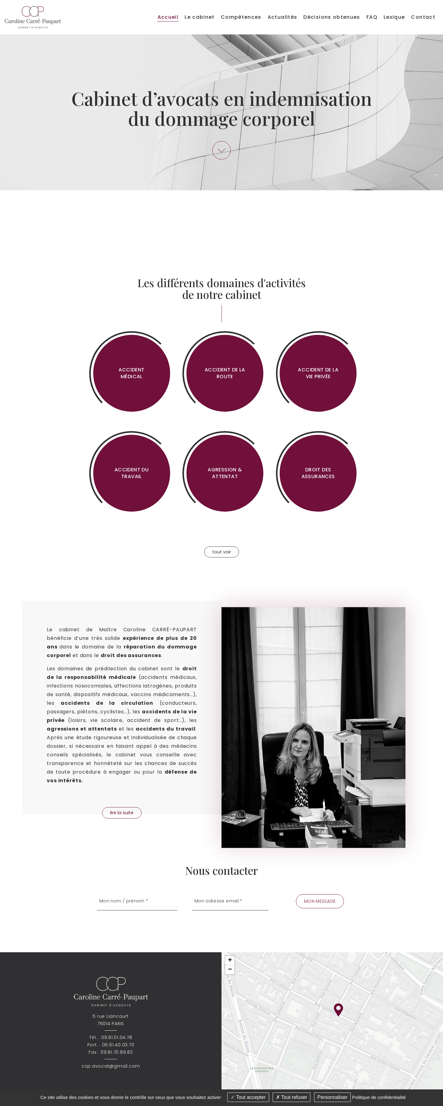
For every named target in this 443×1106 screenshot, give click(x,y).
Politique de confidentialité (379, 1097)
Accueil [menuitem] (168, 17)
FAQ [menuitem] (371, 17)
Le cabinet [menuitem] (200, 17)
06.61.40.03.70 (118, 1045)
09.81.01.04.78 (116, 1037)
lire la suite (122, 813)
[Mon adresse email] (230, 901)
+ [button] (230, 960)
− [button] (230, 969)
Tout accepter (248, 1097)
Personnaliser (332, 1097)
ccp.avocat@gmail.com (111, 1066)
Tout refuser (291, 1097)
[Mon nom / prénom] (137, 901)
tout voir (221, 552)
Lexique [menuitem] (394, 17)
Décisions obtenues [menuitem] (331, 17)
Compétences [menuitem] (241, 17)
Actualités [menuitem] (282, 17)
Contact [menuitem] (423, 17)
